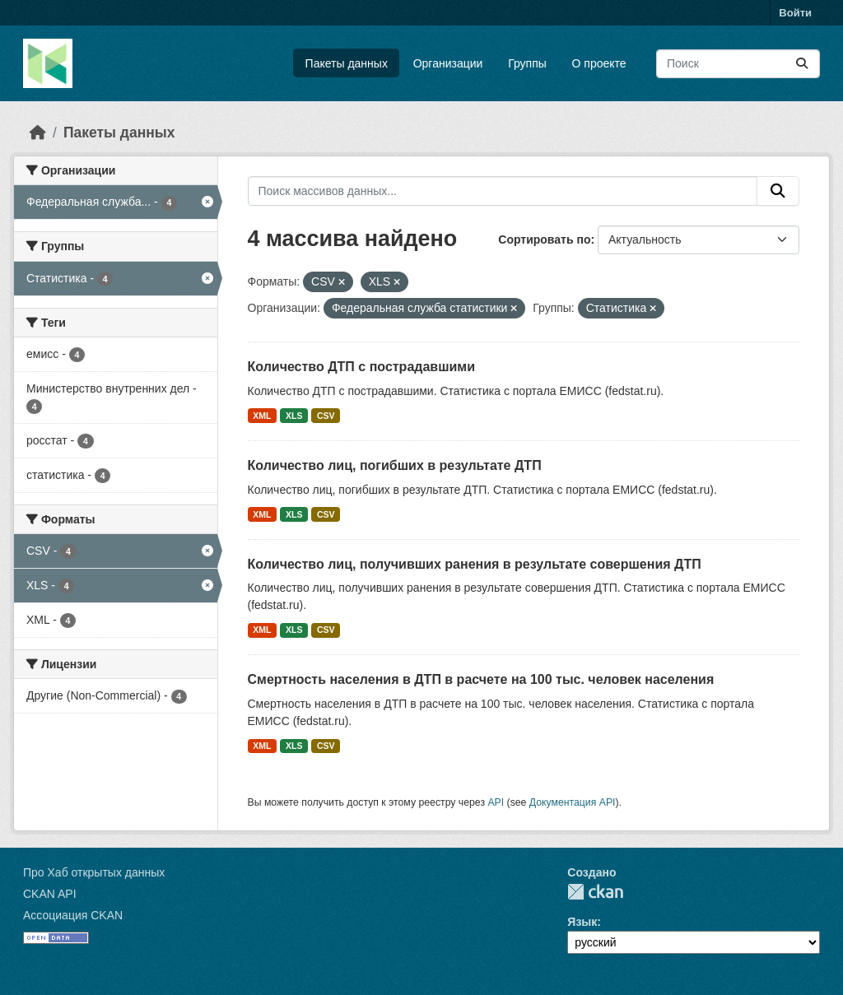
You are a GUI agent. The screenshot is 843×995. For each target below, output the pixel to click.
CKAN (595, 891)
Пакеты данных (346, 63)
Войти (795, 13)
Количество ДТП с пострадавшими (362, 367)
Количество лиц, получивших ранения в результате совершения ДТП (474, 564)
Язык (582, 921)
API (495, 802)
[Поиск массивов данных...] (738, 63)
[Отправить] (801, 63)
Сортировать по (544, 239)
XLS (294, 416)
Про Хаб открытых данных (94, 872)
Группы (527, 63)
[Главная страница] (38, 132)
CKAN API (50, 893)
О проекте (599, 63)
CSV (326, 416)
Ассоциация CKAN (73, 915)
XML (262, 416)
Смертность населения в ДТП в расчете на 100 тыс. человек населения (481, 679)
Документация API (572, 802)
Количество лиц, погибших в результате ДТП (395, 465)
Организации (448, 63)
